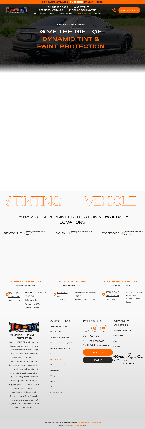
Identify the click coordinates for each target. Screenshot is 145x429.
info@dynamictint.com (98, 345)
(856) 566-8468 (34, 232)
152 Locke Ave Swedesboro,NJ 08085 (112, 295)
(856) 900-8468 (132, 232)
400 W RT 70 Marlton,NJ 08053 (62, 296)
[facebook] (86, 328)
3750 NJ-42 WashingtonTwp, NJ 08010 (14, 296)
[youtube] (103, 328)
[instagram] (94, 328)
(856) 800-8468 (80, 232)
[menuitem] (58, 7)
